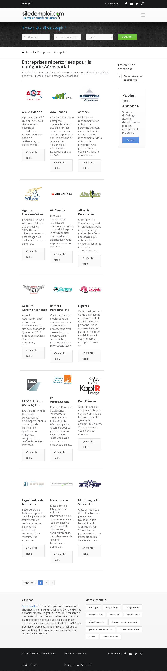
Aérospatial (60, 52)
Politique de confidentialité (78, 665)
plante (92, 636)
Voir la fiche (31, 154)
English (29, 3)
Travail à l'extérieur (130, 629)
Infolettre (69, 653)
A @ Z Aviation (32, 112)
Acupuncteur (112, 607)
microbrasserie (96, 622)
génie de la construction (101, 629)
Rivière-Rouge (96, 614)
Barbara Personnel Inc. (60, 308)
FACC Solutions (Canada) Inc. (32, 403)
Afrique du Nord (110, 636)
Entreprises (43, 52)
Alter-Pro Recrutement (87, 212)
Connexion (112, 3)
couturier (114, 614)
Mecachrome (59, 500)
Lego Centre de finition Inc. (33, 502)
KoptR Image (87, 401)
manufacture (133, 614)
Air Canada (57, 210)
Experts (83, 306)
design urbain (133, 607)
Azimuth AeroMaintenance (34, 308)
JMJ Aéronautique (60, 400)
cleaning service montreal (124, 622)
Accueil (30, 52)
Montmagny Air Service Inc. (89, 502)
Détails (130, 140)
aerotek (83, 112)
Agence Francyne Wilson (33, 212)
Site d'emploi (29, 606)
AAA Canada (58, 112)
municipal (93, 607)
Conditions (81, 653)
